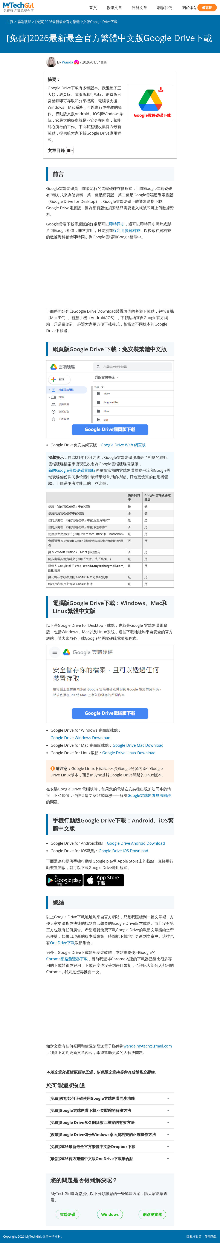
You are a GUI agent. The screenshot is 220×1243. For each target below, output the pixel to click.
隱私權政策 (194, 1236)
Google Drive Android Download (136, 843)
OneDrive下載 (62, 942)
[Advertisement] (110, 273)
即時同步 (117, 224)
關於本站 (189, 7)
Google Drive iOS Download (123, 850)
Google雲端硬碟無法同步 (149, 795)
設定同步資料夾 (126, 230)
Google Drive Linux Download (129, 752)
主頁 (9, 21)
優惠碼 (207, 7)
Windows (110, 1214)
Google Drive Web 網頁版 (123, 444)
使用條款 (211, 1236)
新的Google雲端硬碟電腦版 (72, 470)
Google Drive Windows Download (80, 737)
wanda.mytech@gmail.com (148, 1046)
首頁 (93, 7)
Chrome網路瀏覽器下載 (67, 958)
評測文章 (139, 7)
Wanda (67, 62)
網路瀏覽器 (152, 1214)
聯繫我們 (164, 7)
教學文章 (114, 7)
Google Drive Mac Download (138, 745)
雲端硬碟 (24, 21)
